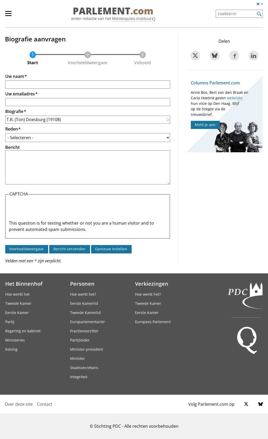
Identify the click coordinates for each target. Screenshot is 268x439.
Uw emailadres (20, 94)
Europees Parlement (153, 321)
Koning (11, 349)
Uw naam (14, 76)
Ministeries (15, 340)
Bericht (12, 147)
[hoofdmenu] (11, 15)
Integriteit (78, 376)
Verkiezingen (151, 283)
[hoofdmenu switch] (8, 15)
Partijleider (80, 340)
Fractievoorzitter (84, 330)
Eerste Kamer (17, 312)
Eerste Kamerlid (84, 303)
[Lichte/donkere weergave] (261, 5)
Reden (11, 129)
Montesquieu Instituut (131, 18)
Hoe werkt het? (83, 294)
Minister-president (86, 349)
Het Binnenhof (23, 283)
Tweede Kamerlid (85, 312)
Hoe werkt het (17, 294)
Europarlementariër (87, 321)
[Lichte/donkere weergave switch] (261, 4)
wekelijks (235, 97)
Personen (82, 283)
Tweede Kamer (18, 303)
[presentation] (48, 209)
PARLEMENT (113, 11)
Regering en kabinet (23, 330)
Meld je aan (205, 124)
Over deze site (19, 404)
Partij (9, 321)
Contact (44, 404)
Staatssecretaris (84, 367)
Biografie (14, 111)
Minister (77, 358)
